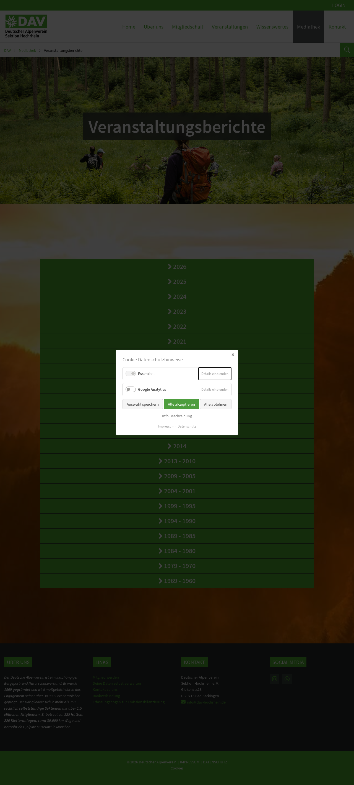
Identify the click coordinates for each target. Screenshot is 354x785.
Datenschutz (187, 426)
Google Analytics (152, 389)
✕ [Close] (233, 354)
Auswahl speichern (143, 404)
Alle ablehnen (215, 404)
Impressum (166, 426)
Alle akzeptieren (181, 404)
